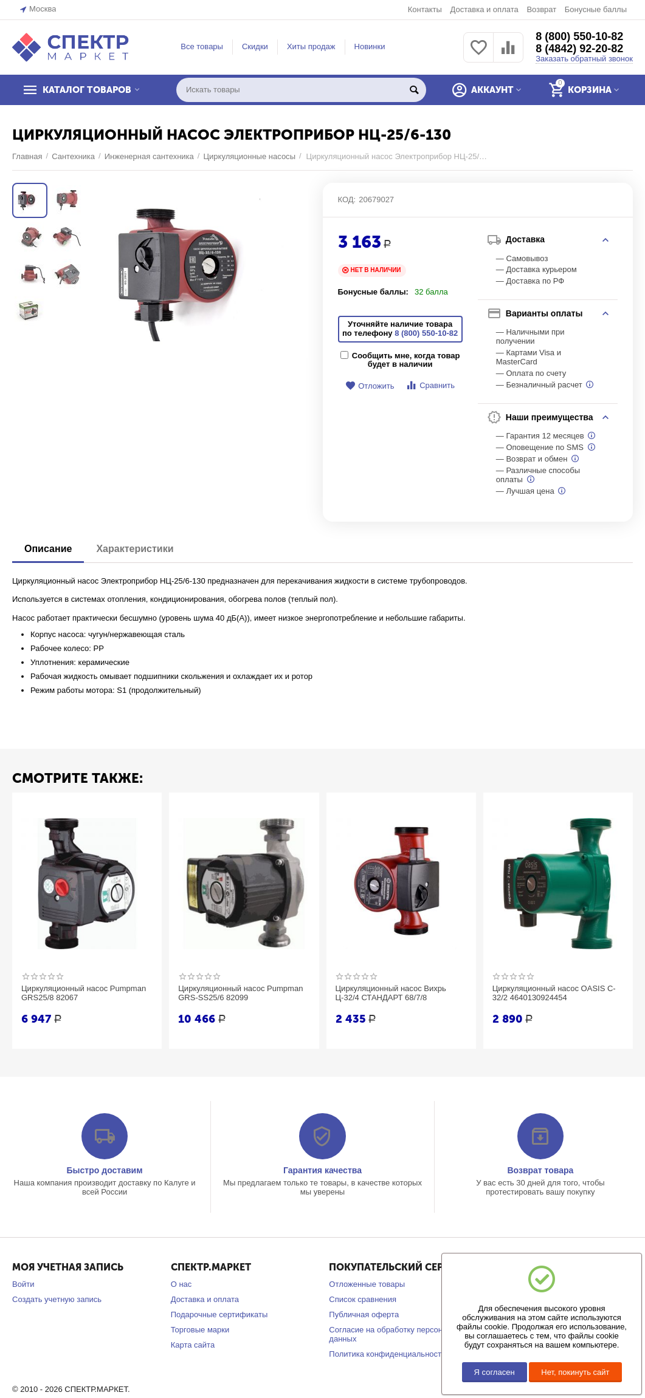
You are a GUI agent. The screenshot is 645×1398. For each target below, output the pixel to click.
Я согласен (494, 1372)
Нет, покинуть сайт (575, 1372)
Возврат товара (540, 1170)
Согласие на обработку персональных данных (399, 1334)
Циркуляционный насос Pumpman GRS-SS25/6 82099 (240, 993)
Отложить (369, 386)
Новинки (369, 46)
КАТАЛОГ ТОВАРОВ (87, 90)
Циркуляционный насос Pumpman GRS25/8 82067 (83, 993)
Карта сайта (193, 1344)
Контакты (425, 9)
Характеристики (134, 549)
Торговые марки (200, 1329)
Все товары (202, 46)
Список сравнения (362, 1299)
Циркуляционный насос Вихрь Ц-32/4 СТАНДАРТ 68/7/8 (391, 993)
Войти (23, 1284)
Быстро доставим (105, 1170)
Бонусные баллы (596, 9)
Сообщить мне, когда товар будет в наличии (400, 360)
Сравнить (430, 385)
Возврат (541, 9)
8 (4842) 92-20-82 (579, 49)
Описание (48, 549)
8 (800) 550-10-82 (579, 36)
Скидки (255, 46)
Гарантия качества (322, 1170)
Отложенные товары (367, 1284)
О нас (181, 1284)
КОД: (347, 199)
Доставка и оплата (484, 9)
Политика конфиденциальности (387, 1354)
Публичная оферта (364, 1314)
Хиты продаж (311, 46)
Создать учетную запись (57, 1299)
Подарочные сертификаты (219, 1314)
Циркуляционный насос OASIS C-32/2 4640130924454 (554, 993)
